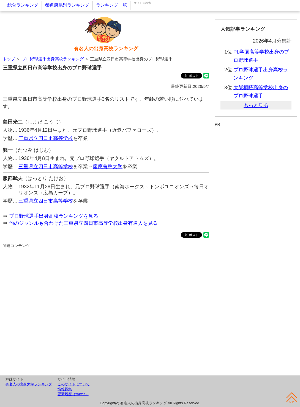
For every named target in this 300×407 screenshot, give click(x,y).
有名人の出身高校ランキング (106, 48)
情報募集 (65, 389)
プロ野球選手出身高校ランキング (53, 59)
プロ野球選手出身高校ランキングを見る (53, 216)
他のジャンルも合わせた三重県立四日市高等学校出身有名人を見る (83, 223)
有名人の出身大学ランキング (29, 384)
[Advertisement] (106, 311)
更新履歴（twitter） (73, 394)
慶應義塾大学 (107, 166)
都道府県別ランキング (67, 5)
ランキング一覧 (111, 5)
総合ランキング (22, 5)
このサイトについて (74, 384)
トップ (9, 59)
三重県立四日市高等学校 (45, 138)
